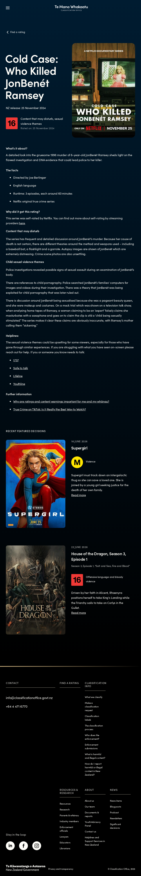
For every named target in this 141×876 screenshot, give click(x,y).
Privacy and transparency (60, 868)
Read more (78, 495)
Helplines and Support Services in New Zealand (95, 841)
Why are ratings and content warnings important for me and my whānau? (61, 401)
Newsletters (116, 818)
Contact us (90, 831)
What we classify (93, 697)
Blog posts (115, 806)
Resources (65, 803)
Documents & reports (92, 814)
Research (65, 809)
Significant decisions (115, 825)
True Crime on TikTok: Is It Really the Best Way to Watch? (49, 409)
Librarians (65, 848)
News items (116, 800)
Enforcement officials (66, 828)
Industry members (69, 821)
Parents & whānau (69, 815)
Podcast (114, 812)
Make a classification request (92, 706)
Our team (90, 806)
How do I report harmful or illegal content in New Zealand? (93, 769)
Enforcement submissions (91, 746)
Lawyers (64, 836)
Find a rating (69, 683)
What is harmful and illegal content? (95, 755)
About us (89, 800)
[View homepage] (71, 8)
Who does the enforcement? (92, 736)
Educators (65, 842)
